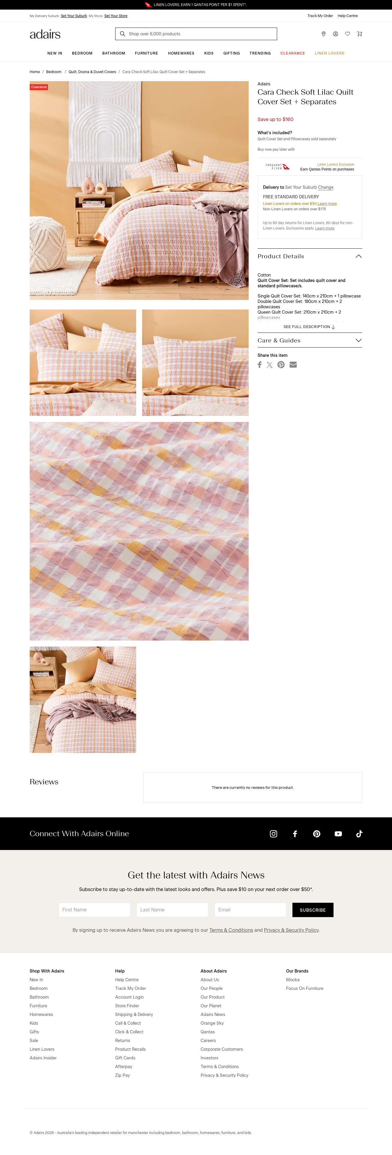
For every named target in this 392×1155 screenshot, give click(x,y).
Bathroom (113, 53)
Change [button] (326, 187)
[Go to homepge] (45, 33)
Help (120, 971)
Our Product (213, 997)
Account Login (129, 997)
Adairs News (213, 1014)
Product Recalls (130, 1049)
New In (54, 53)
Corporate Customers (222, 1049)
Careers (208, 1040)
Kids (209, 53)
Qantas (208, 1032)
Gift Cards (125, 1058)
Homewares (181, 53)
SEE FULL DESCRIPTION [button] (310, 327)
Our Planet (211, 1005)
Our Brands (297, 971)
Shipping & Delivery (134, 1014)
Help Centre (348, 16)
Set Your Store (115, 16)
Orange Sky (212, 1023)
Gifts (34, 1032)
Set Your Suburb (74, 16)
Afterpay (123, 1066)
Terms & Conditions (231, 930)
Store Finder (127, 1005)
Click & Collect (129, 1032)
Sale (34, 1040)
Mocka (293, 979)
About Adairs (214, 971)
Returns (122, 1040)
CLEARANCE (292, 53)
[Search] (123, 35)
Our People (212, 988)
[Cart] (360, 34)
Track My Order (320, 16)
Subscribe (313, 910)
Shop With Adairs (47, 971)
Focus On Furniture (304, 988)
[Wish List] (348, 34)
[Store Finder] (324, 34)
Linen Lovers (330, 53)
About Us (210, 979)
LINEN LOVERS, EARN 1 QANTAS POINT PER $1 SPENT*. (200, 5)
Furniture (146, 53)
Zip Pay (122, 1075)
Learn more (327, 204)
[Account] (336, 34)
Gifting (231, 53)
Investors (209, 1058)
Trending (260, 53)
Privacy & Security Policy (291, 930)
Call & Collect (128, 1023)
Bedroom (82, 53)
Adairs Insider (43, 1058)
